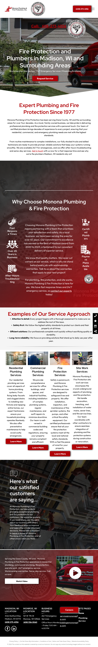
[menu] (92, 9)
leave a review (18, 533)
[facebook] (7, 629)
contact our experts (61, 290)
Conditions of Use (45, 641)
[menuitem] (86, 613)
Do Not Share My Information (29, 641)
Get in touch (37, 151)
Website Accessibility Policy (80, 641)
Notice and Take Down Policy (62, 641)
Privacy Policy (13, 641)
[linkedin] (14, 629)
